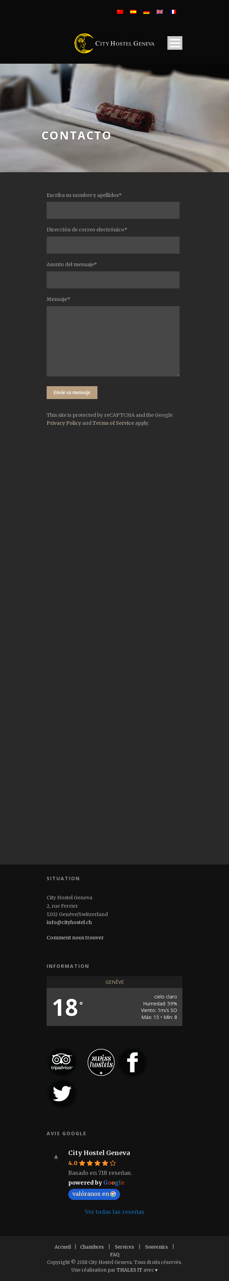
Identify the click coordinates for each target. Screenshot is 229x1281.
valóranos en (94, 1193)
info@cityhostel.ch (69, 922)
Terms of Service (113, 423)
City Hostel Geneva (99, 1153)
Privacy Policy (64, 423)
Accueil (63, 1247)
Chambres (92, 1247)
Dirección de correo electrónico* (114, 240)
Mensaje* (114, 337)
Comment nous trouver (75, 937)
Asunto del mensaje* (114, 274)
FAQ (114, 1255)
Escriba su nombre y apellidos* (114, 205)
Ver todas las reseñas (114, 1211)
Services (124, 1247)
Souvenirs (156, 1247)
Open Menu (174, 43)
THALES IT (129, 1270)
